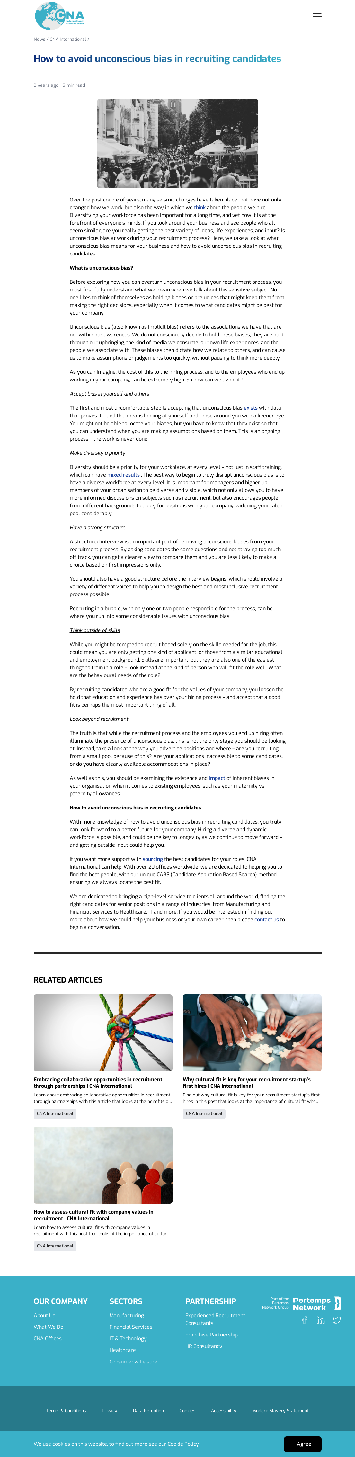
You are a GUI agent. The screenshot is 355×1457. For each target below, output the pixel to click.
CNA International (68, 39)
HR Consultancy (203, 1346)
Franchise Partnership (211, 1334)
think (200, 207)
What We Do (48, 1327)
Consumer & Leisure (133, 1361)
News (39, 39)
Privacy (109, 1411)
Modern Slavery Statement (280, 1411)
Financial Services (131, 1327)
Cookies (187, 1411)
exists (251, 408)
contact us (266, 919)
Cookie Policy (183, 1444)
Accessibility (223, 1411)
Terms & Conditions (66, 1411)
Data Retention (148, 1411)
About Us (44, 1315)
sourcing (153, 859)
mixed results (123, 474)
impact (217, 778)
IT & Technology (128, 1338)
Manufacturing (127, 1315)
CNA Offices (48, 1338)
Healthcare (123, 1350)
